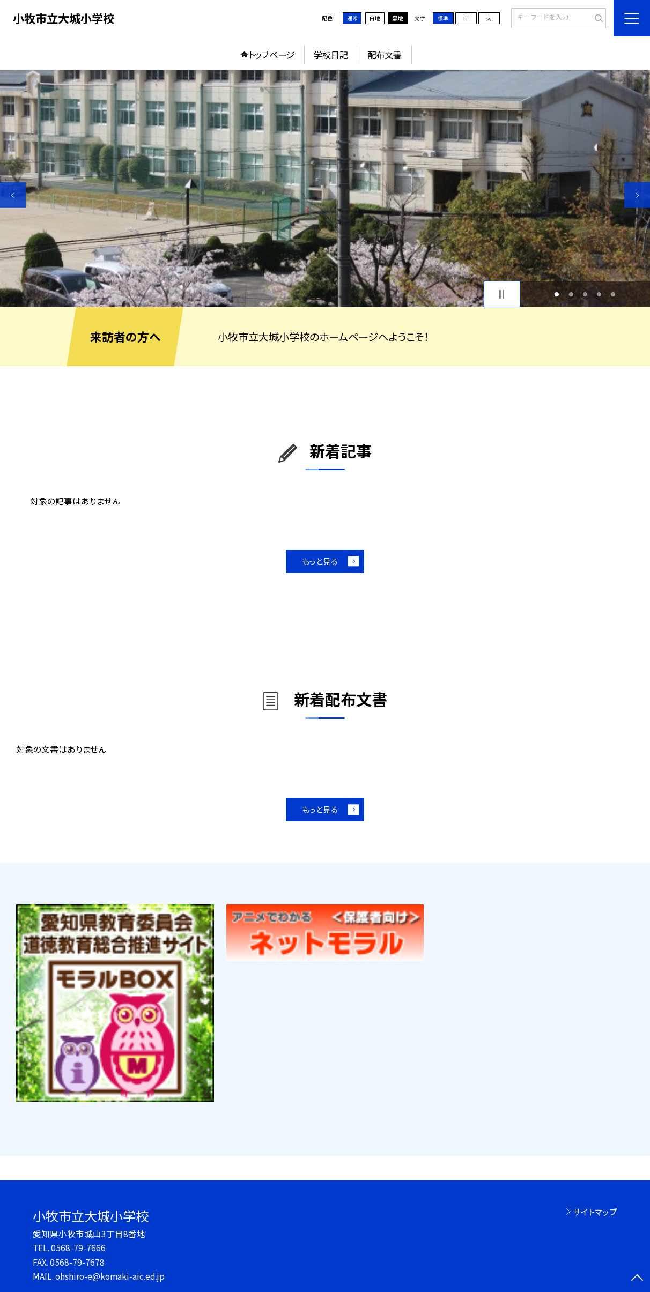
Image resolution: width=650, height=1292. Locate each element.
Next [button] (637, 195)
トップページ (271, 54)
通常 (352, 18)
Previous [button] (13, 195)
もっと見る (320, 561)
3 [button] (584, 294)
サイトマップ (595, 1211)
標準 (443, 18)
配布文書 (384, 54)
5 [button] (613, 294)
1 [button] (557, 294)
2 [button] (570, 294)
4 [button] (598, 294)
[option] (325, 188)
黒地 (398, 18)
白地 (375, 18)
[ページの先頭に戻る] (637, 1279)
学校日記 (331, 54)
